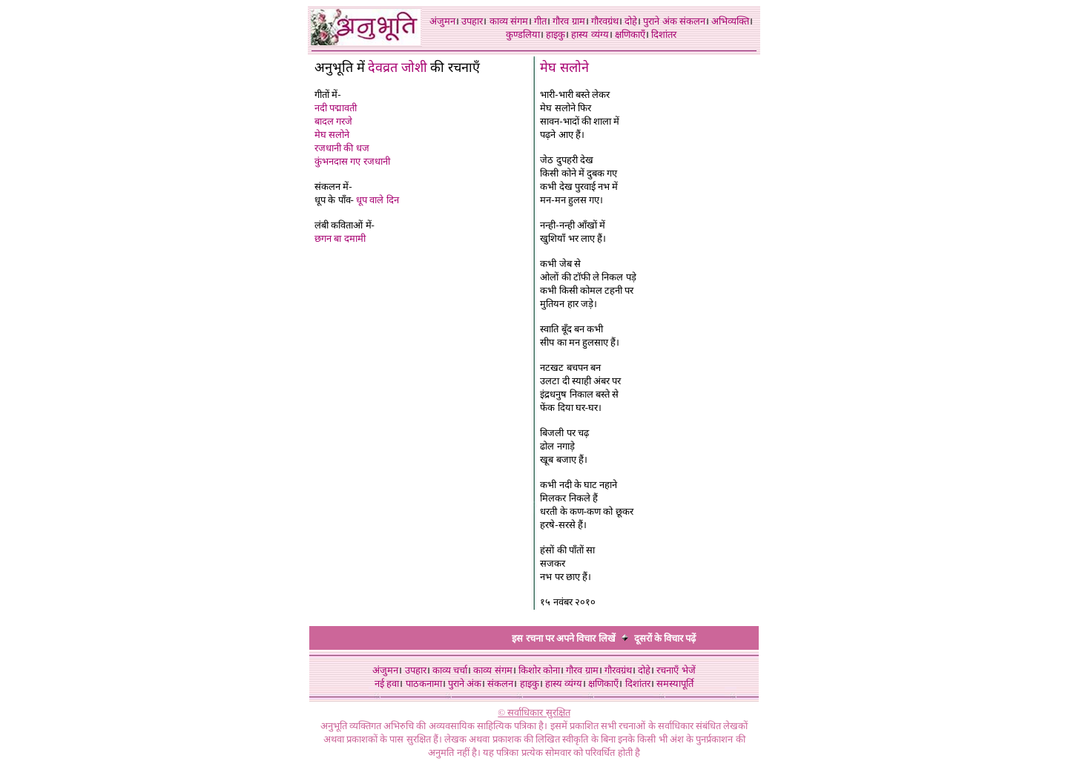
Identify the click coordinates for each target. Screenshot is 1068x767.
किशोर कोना (539, 670)
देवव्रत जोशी (397, 67)
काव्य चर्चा (449, 670)
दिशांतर (663, 34)
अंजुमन (442, 21)
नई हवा (387, 683)
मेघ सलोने (331, 134)
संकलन (692, 21)
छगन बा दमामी (340, 238)
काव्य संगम (509, 21)
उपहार (472, 21)
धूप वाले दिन (377, 199)
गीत (540, 21)
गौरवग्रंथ (605, 21)
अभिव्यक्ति (730, 21)
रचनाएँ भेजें (675, 670)
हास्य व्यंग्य (589, 34)
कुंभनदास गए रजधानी (352, 161)
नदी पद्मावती (335, 107)
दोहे (630, 21)
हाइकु (555, 34)
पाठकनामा (424, 683)
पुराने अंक (659, 21)
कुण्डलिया (523, 34)
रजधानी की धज (341, 148)
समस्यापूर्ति (674, 683)
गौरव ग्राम (568, 21)
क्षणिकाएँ (630, 34)
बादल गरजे (333, 121)
